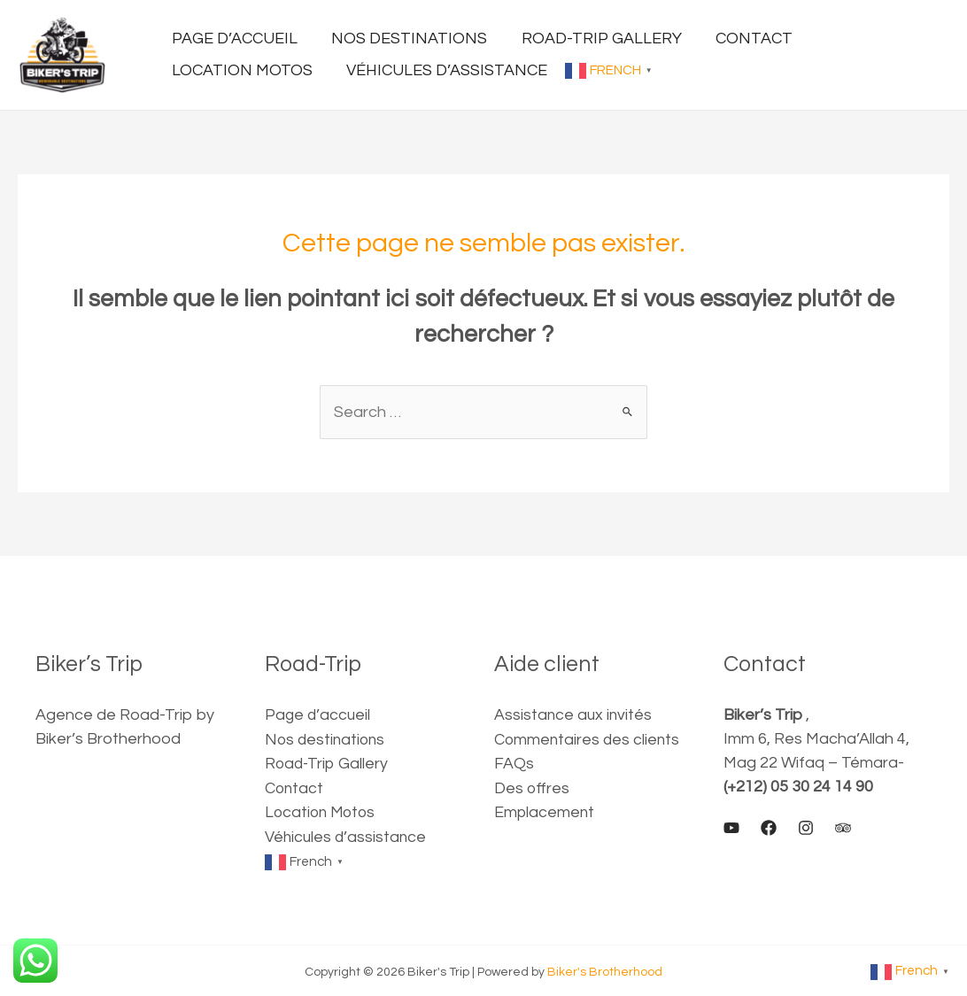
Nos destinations (327, 738)
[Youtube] (731, 828)
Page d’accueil (319, 714)
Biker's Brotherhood (604, 968)
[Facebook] (769, 828)
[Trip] (843, 828)
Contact (295, 786)
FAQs (514, 762)
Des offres (532, 786)
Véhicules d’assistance (347, 834)
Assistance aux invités (574, 714)
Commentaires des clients (588, 738)
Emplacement (545, 810)
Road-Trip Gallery (328, 762)
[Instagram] (806, 828)
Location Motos (322, 810)
